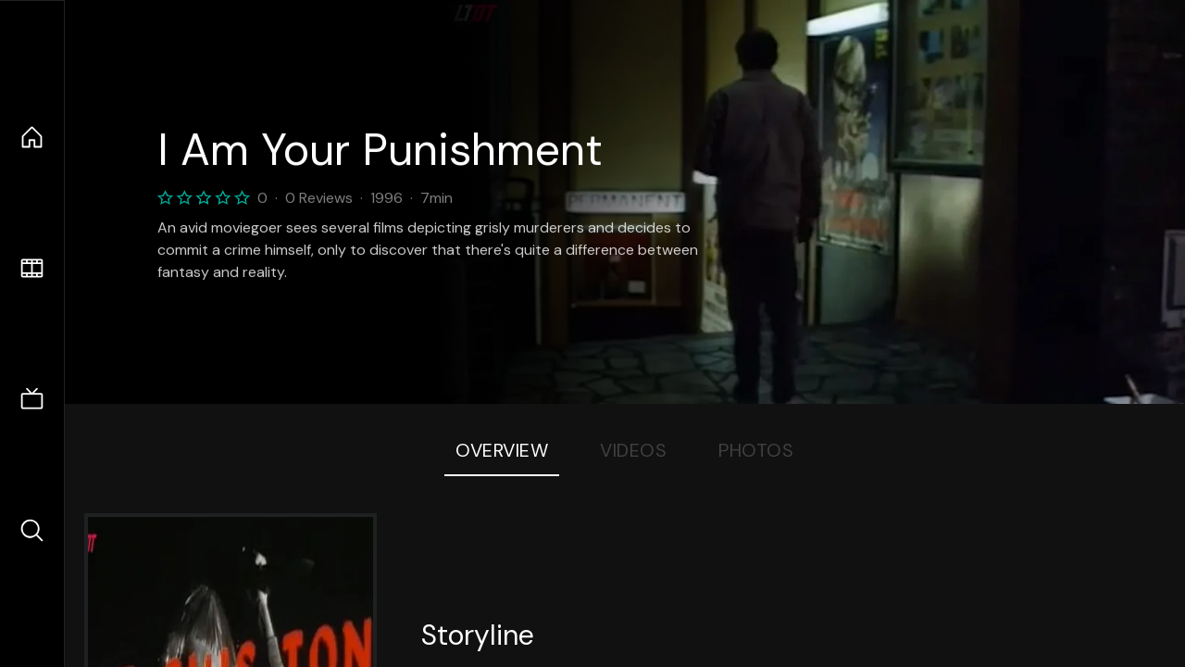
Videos (633, 450)
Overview (501, 450)
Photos (755, 450)
